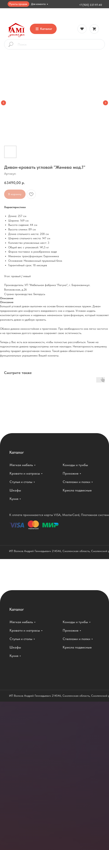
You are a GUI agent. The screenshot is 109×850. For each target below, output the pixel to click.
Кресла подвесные (77, 490)
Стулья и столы (20, 482)
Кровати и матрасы (24, 473)
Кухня (13, 499)
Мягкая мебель (21, 465)
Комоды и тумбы (75, 465)
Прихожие (71, 473)
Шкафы (15, 490)
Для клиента (38, 4)
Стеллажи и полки (76, 482)
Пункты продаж (18, 4)
